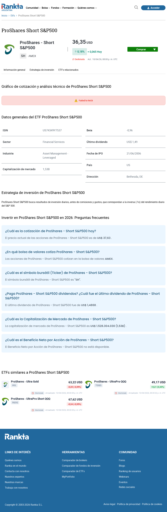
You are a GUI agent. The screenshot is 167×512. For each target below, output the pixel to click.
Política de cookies (152, 504)
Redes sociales (127, 487)
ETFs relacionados (68, 69)
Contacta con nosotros (17, 471)
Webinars (124, 476)
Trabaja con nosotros (16, 487)
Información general (14, 69)
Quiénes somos (13, 460)
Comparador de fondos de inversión (81, 465)
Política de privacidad (128, 504)
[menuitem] (33, 8)
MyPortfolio (68, 476)
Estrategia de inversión (42, 69)
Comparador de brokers (74, 460)
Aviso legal (109, 504)
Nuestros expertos (14, 476)
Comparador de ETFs (73, 471)
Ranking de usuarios (130, 471)
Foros (122, 460)
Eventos (123, 482)
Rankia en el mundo (15, 465)
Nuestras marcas (14, 482)
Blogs (122, 465)
